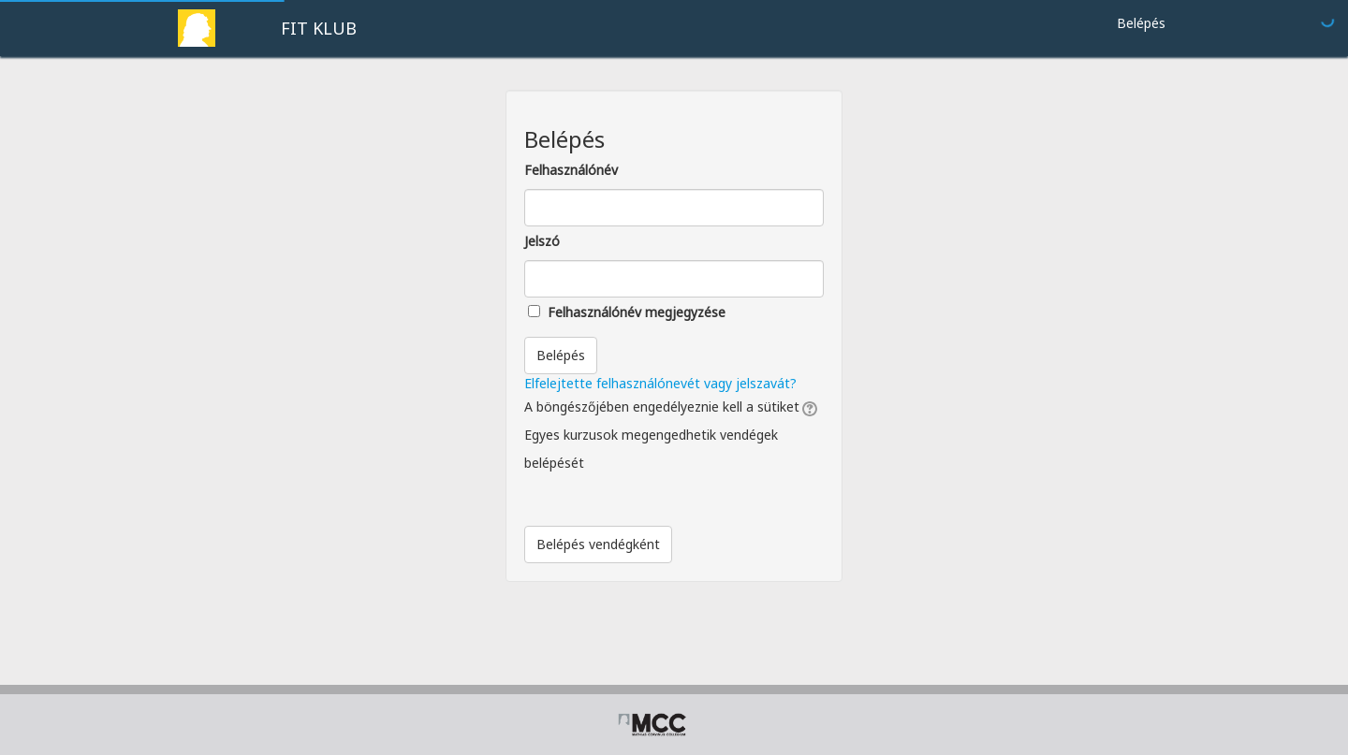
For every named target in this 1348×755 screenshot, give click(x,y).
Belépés (1141, 23)
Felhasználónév (571, 170)
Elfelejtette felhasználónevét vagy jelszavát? (660, 383)
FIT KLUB (319, 28)
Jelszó (542, 241)
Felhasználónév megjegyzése (636, 312)
